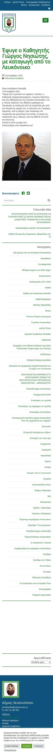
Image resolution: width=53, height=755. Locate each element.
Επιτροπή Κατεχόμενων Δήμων (37, 432)
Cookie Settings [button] (11, 746)
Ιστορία (48, 467)
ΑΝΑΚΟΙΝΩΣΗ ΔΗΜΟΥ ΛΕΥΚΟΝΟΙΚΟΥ (33, 228)
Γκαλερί (7, 2)
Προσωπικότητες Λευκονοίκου (38, 537)
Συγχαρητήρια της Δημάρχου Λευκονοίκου (32, 548)
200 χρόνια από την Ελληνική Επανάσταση (32, 253)
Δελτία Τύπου (18, 2)
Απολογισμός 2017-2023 (40, 282)
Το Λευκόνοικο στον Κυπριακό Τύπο (35, 583)
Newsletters (46, 258)
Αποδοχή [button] (26, 746)
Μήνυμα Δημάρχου (10, 720)
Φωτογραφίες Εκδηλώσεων (38, 2)
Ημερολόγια (46, 455)
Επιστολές (46, 426)
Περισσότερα (10, 750)
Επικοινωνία (34, 5)
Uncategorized (44, 264)
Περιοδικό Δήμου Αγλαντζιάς (38, 531)
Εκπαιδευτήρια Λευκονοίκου (39, 389)
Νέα (49, 496)
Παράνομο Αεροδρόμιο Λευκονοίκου (35, 519)
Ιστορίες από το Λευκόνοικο (39, 473)
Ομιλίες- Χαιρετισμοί (42, 508)
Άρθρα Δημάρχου (43, 299)
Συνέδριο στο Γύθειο (42, 560)
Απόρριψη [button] (38, 746)
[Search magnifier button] (49, 200)
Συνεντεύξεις (45, 566)
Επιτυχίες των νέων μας (40, 438)
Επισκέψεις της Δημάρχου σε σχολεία (34, 406)
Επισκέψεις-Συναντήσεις (40, 412)
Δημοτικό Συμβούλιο (11, 726)
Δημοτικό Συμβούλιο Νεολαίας (38, 334)
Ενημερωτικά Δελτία (42, 395)
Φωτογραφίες (45, 589)
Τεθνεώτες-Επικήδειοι (14, 78)
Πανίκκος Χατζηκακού (41, 513)
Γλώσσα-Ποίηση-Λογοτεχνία (38, 316)
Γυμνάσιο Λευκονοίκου (41, 322)
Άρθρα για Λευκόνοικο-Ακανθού (37, 293)
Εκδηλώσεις (45, 354)
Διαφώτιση (46, 340)
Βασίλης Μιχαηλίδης (42, 305)
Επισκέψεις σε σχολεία (41, 400)
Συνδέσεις (45, 5)
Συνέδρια (47, 554)
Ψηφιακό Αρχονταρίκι (41, 595)
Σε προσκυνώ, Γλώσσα (41, 543)
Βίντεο (24, 5)
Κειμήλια (47, 479)
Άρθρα (48, 287)
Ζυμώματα (46, 450)
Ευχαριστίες (46, 444)
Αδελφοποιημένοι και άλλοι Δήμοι (36, 270)
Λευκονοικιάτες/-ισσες (41, 484)
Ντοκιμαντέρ (45, 502)
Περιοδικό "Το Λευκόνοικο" (39, 525)
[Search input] (25, 200)
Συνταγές (47, 572)
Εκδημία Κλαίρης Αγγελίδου (39, 360)
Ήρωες (48, 461)
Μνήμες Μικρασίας (42, 490)
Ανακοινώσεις (45, 276)
